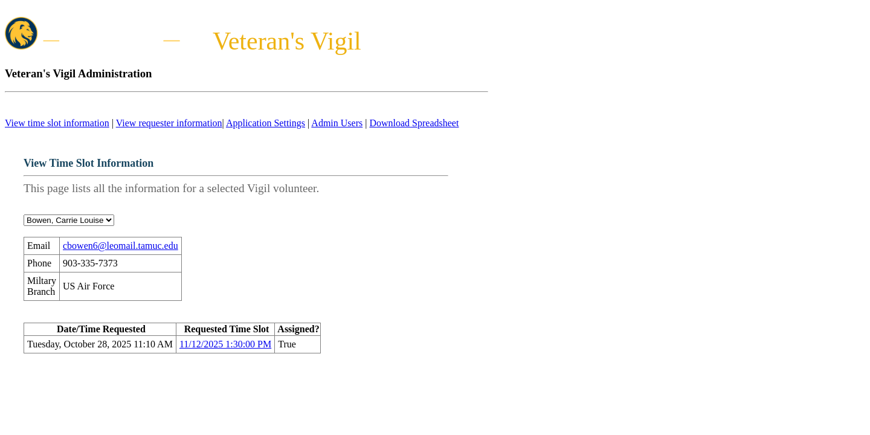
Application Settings (265, 123)
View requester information (169, 123)
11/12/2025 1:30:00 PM (225, 344)
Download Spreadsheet (414, 123)
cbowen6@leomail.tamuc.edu (120, 245)
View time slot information (57, 123)
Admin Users (336, 123)
